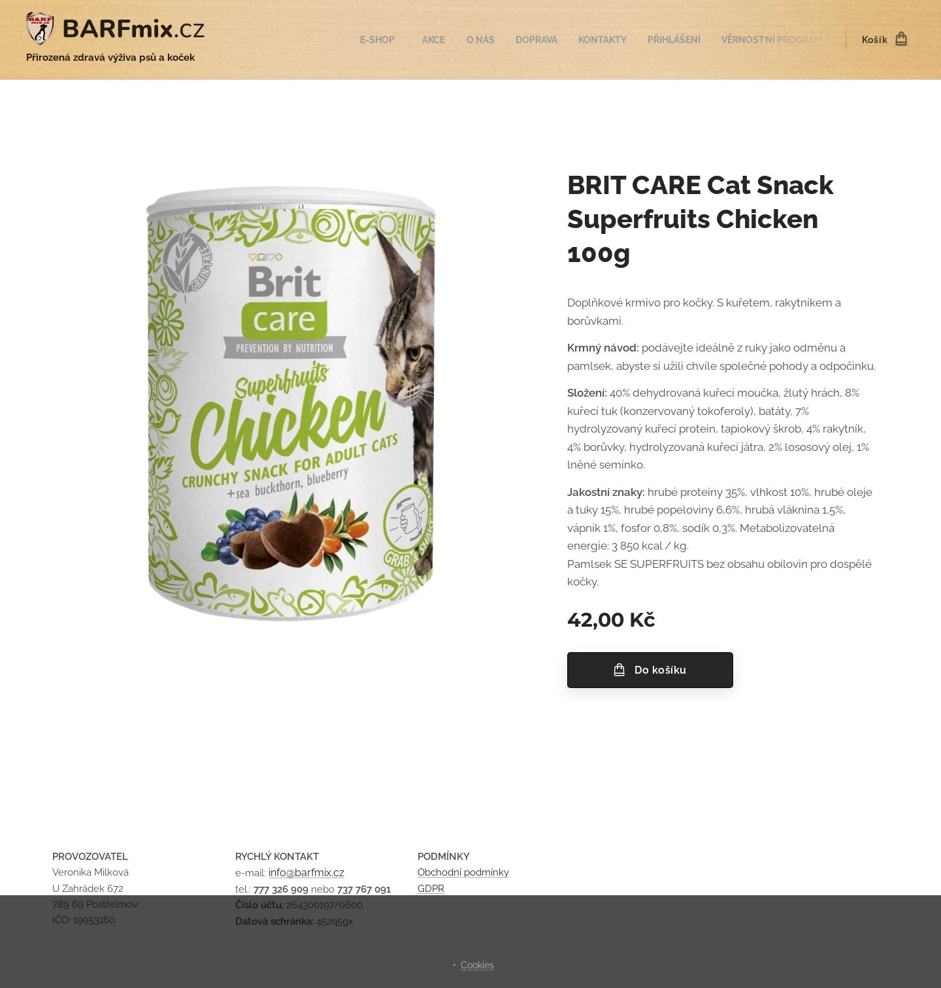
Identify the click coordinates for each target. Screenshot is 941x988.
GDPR (431, 889)
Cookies (477, 965)
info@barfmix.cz (306, 873)
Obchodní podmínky (463, 873)
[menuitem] (360, 40)
